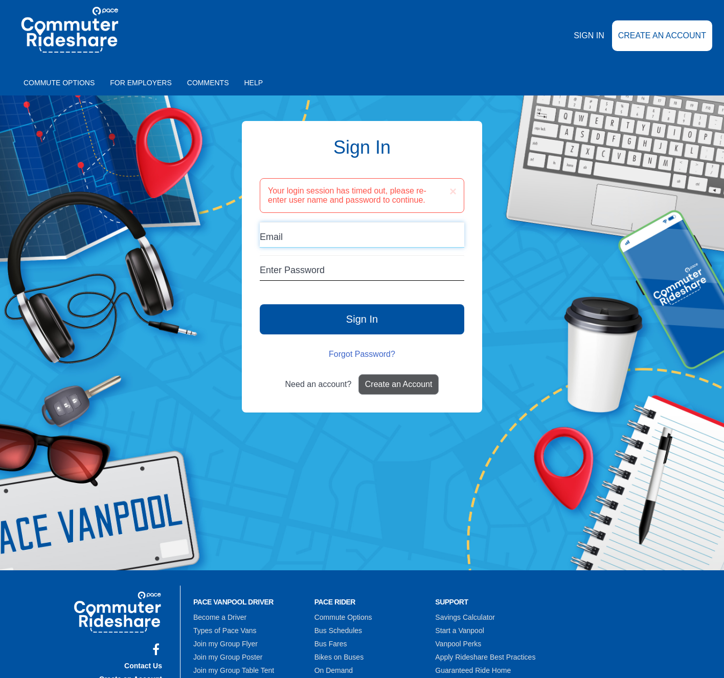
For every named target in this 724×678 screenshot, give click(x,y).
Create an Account (662, 35)
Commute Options (59, 83)
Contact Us (143, 666)
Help (253, 83)
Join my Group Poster (227, 657)
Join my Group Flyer (225, 644)
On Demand (333, 670)
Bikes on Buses (339, 657)
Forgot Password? (362, 354)
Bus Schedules (338, 630)
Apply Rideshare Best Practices (485, 657)
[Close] (453, 191)
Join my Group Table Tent (233, 670)
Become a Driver (219, 617)
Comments (208, 83)
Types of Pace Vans (224, 630)
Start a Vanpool (459, 630)
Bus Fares (330, 644)
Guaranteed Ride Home (473, 670)
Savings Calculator (465, 617)
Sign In (589, 35)
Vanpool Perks (458, 644)
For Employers (141, 83)
